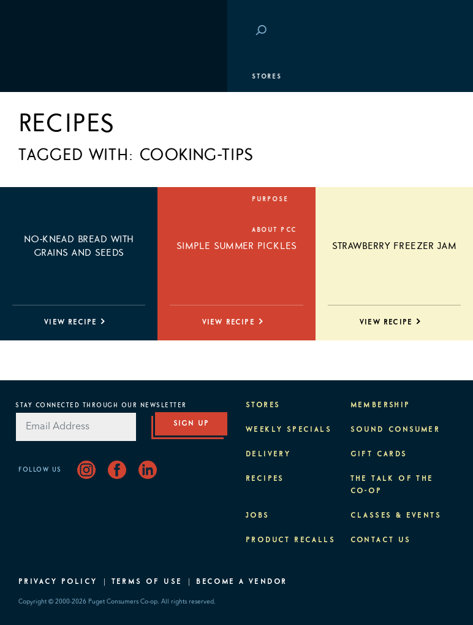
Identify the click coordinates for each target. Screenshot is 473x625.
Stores (40, 77)
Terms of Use (147, 582)
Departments (52, 107)
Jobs (258, 516)
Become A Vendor (241, 582)
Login (435, 31)
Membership (51, 138)
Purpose (43, 199)
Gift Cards (378, 454)
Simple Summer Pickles (236, 246)
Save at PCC (386, 31)
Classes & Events (63, 169)
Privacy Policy (57, 582)
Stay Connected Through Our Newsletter (101, 405)
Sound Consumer (395, 430)
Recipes (265, 479)
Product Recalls (290, 540)
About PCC (47, 230)
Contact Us (380, 540)
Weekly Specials (288, 430)
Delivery (268, 454)
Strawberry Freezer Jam (394, 246)
